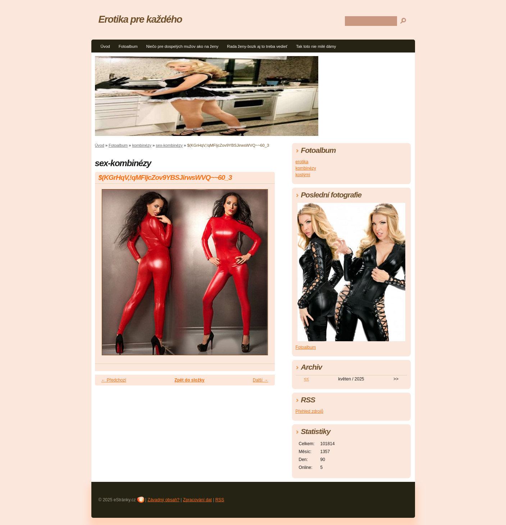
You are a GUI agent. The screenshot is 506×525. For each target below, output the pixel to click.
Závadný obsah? (163, 499)
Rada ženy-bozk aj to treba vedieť (257, 46)
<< (306, 379)
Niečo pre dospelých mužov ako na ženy (182, 46)
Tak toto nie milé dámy (316, 46)
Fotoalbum (128, 46)
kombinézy (141, 145)
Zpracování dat (197, 499)
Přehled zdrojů (309, 411)
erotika (302, 161)
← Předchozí (113, 380)
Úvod (105, 46)
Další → (260, 380)
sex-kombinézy (169, 145)
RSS (219, 499)
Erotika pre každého (140, 19)
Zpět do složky (189, 380)
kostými (303, 174)
